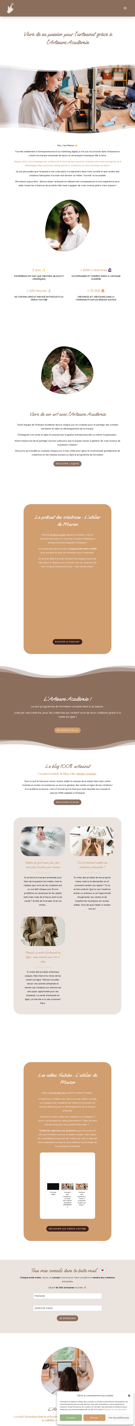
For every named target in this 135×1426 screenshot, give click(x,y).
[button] (129, 1395)
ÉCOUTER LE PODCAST (67, 645)
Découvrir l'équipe (67, 467)
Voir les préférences (118, 1417)
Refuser (94, 1417)
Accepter (71, 1417)
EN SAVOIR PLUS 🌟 (67, 734)
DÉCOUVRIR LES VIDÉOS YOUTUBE (67, 1234)
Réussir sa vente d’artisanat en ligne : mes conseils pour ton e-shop (42, 962)
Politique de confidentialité (114, 1409)
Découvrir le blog (67, 807)
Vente (47, 878)
